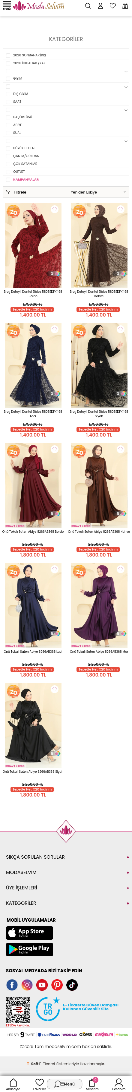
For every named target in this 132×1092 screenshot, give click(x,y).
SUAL (17, 132)
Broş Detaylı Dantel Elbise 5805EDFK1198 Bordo (33, 293)
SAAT (17, 101)
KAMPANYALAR (26, 179)
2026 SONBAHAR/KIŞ (29, 55)
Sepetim (92, 1084)
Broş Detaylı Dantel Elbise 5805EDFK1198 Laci (33, 413)
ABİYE (17, 124)
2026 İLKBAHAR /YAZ (29, 63)
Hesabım (119, 1084)
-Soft (33, 1063)
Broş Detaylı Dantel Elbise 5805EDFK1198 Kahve (99, 293)
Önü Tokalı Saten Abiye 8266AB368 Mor (99, 651)
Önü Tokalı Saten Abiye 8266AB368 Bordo (33, 531)
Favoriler (39, 1084)
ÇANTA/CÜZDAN (26, 155)
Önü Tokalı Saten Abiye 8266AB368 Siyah (33, 771)
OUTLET (19, 171)
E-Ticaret (47, 1063)
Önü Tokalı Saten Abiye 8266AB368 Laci (33, 651)
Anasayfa (13, 1084)
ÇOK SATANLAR (25, 163)
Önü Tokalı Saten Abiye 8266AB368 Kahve (99, 531)
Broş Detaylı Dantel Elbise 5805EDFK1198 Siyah (99, 413)
